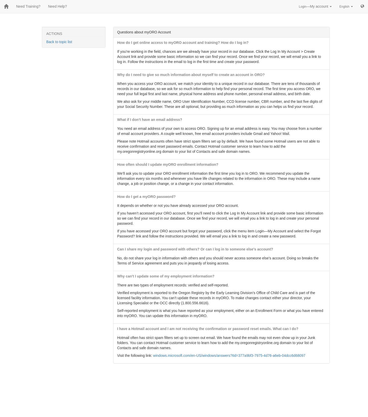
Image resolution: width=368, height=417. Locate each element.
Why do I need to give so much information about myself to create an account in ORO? (191, 75)
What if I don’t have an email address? (149, 120)
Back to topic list (59, 42)
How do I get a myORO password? (146, 197)
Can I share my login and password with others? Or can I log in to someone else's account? (195, 249)
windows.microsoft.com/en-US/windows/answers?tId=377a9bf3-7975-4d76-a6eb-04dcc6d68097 (229, 355)
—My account (315, 6)
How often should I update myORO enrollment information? (167, 164)
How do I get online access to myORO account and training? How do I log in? (183, 43)
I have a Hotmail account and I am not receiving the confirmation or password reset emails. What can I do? (207, 329)
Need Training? (28, 6)
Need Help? (57, 6)
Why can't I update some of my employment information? (166, 276)
